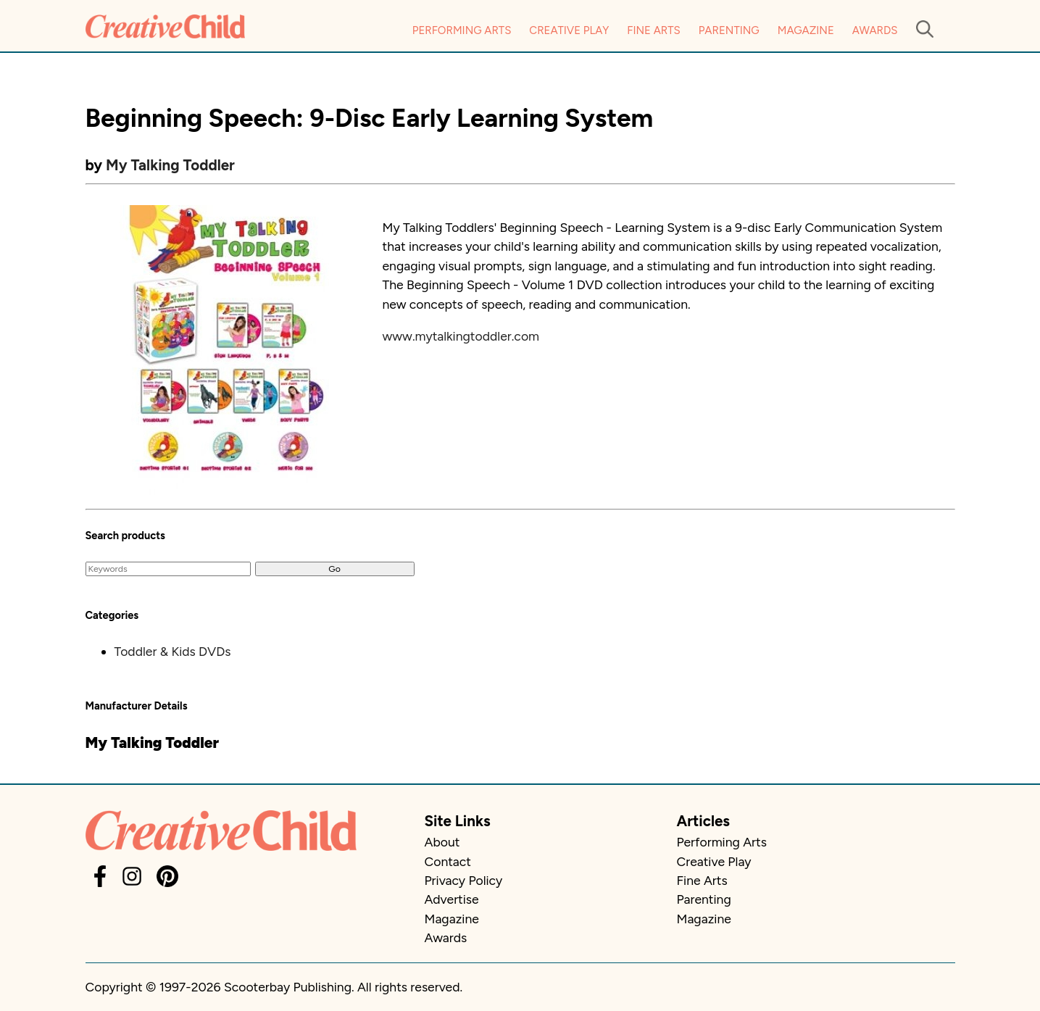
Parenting (729, 30)
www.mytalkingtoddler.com (461, 336)
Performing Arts (462, 30)
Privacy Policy (464, 880)
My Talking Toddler (170, 165)
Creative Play (569, 30)
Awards (875, 30)
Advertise (452, 899)
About (442, 841)
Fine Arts (653, 30)
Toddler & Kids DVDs (173, 651)
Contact (448, 861)
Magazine (806, 30)
